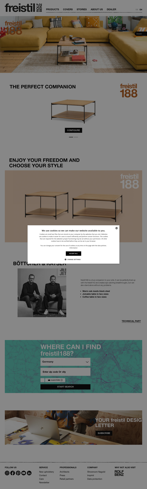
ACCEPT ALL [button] (73, 254)
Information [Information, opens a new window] (73, 248)
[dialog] (73, 244)
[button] (73, 259)
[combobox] (116, 228)
